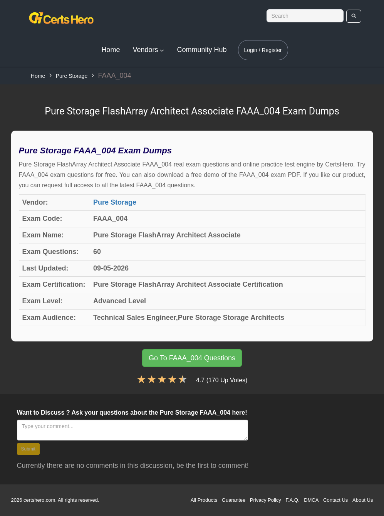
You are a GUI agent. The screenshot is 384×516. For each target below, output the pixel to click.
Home (110, 50)
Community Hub (201, 50)
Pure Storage (72, 76)
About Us (362, 500)
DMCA (311, 500)
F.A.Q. (292, 500)
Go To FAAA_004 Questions (192, 358)
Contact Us (335, 500)
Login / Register (263, 50)
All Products (204, 500)
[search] (353, 16)
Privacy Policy (265, 500)
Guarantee (233, 500)
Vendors (148, 50)
